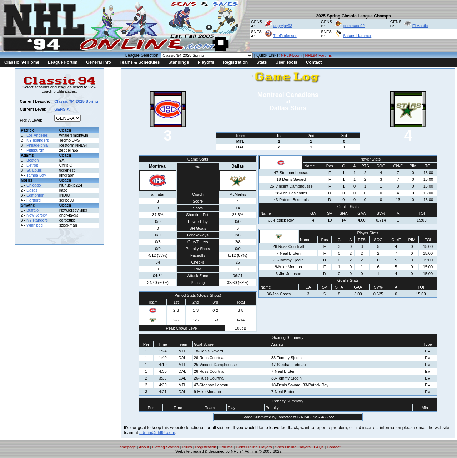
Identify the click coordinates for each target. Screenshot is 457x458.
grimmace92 (354, 26)
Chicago (33, 185)
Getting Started (165, 447)
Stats (261, 62)
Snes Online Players (293, 447)
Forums (225, 447)
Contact (314, 62)
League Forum (62, 62)
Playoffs (205, 62)
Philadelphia (37, 145)
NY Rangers (37, 220)
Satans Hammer (357, 36)
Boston (32, 160)
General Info (98, 62)
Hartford (33, 200)
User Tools (286, 62)
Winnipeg (34, 225)
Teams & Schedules (140, 62)
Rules (187, 447)
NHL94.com (291, 55)
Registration (235, 62)
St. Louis (34, 170)
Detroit (32, 165)
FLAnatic (420, 26)
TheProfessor (285, 36)
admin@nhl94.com (157, 432)
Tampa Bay (36, 175)
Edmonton (35, 195)
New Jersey (36, 215)
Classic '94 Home (21, 62)
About (144, 447)
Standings (178, 62)
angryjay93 (282, 26)
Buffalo (32, 210)
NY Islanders (37, 140)
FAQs (319, 447)
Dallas (31, 190)
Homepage (126, 447)
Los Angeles (37, 135)
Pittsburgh (35, 150)
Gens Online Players (254, 447)
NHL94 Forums (318, 55)
